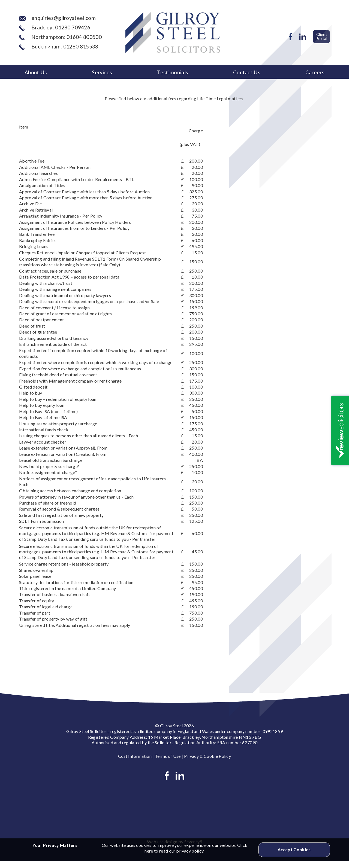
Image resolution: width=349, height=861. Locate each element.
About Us (36, 72)
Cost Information (135, 756)
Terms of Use (168, 756)
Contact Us (246, 72)
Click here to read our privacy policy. (196, 847)
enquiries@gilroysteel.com (57, 18)
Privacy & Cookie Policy (207, 756)
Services (102, 72)
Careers (314, 72)
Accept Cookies (294, 849)
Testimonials (172, 72)
